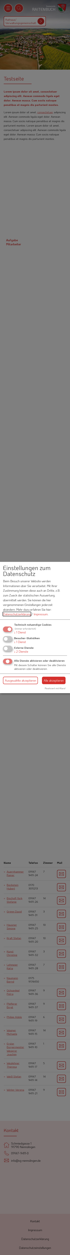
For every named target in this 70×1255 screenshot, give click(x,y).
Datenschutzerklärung (17, 614)
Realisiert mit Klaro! (55, 688)
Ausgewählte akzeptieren (20, 680)
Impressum (41, 614)
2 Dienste (21, 651)
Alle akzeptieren (54, 680)
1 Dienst (20, 632)
